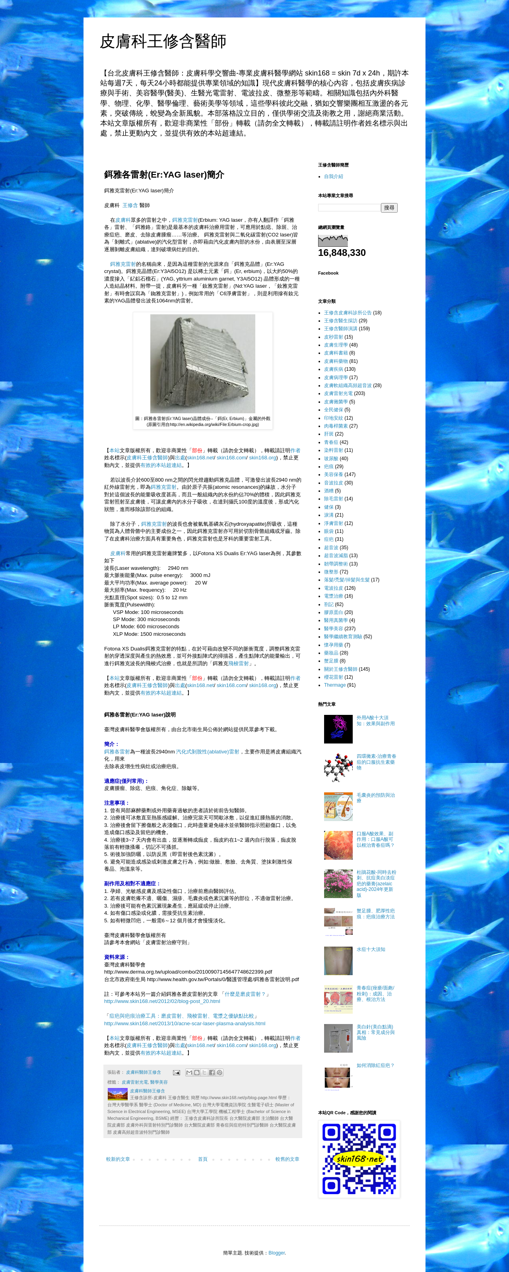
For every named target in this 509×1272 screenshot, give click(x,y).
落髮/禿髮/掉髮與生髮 (347, 580)
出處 (180, 458)
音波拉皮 (333, 483)
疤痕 (329, 466)
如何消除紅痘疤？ (376, 1065)
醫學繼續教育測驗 (343, 636)
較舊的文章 (287, 1159)
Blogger (276, 1253)
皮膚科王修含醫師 (163, 41)
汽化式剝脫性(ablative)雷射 (207, 752)
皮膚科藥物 (336, 361)
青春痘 (331, 442)
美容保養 (333, 474)
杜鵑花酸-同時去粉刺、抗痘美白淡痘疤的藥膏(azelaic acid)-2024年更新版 (376, 883)
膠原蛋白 (333, 612)
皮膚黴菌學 (336, 402)
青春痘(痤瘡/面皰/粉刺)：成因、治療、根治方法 (375, 993)
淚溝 (329, 515)
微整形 (331, 572)
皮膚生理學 (336, 345)
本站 (114, 450)
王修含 (130, 205)
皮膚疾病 (333, 369)
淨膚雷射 (333, 523)
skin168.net (200, 458)
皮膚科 (123, 220)
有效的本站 (153, 465)
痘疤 (329, 539)
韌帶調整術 (336, 564)
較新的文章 (118, 1159)
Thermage (335, 685)
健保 (329, 507)
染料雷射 (333, 450)
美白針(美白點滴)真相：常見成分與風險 (376, 1032)
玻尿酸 (331, 458)
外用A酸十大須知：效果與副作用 (376, 720)
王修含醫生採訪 (340, 320)
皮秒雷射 (333, 337)
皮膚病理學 (336, 377)
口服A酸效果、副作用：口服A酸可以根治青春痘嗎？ (376, 839)
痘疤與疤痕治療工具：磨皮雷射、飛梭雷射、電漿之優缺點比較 (181, 1016)
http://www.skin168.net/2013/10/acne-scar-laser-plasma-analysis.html (184, 1023)
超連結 (174, 465)
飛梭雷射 (238, 663)
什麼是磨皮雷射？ (245, 994)
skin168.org (262, 458)
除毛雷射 (333, 498)
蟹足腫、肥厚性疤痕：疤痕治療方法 (376, 913)
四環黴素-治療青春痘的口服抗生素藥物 (376, 762)
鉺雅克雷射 (185, 220)
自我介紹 (333, 176)
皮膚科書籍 (336, 353)
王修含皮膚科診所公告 (348, 313)
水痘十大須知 (371, 949)
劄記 (329, 604)
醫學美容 (159, 1082)
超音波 (331, 547)
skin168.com (231, 458)
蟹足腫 (331, 661)
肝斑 (329, 434)
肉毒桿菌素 (336, 426)
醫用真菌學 (336, 620)
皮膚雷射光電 (135, 1082)
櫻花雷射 (333, 677)
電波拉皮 (333, 588)
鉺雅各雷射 (117, 752)
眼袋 (329, 531)
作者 (295, 450)
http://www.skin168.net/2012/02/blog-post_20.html (162, 1001)
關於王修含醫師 (340, 669)
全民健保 (333, 409)
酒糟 (329, 491)
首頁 (203, 1159)
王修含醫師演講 (340, 328)
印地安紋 (333, 418)
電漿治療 (333, 596)
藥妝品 (331, 653)
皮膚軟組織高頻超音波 (348, 385)
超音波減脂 (336, 555)
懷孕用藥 (333, 645)
